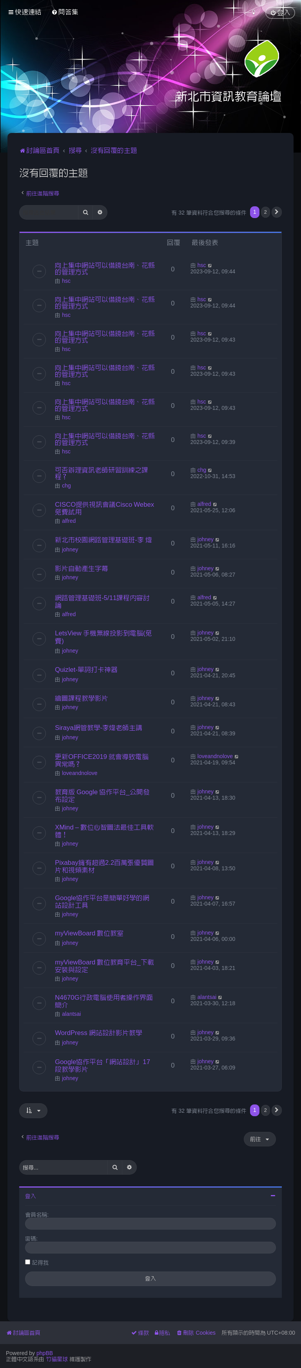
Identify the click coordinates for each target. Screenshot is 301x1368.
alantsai (71, 1014)
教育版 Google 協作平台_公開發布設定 (102, 795)
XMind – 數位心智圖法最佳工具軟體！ (104, 831)
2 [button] (265, 212)
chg (66, 485)
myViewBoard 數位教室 (89, 933)
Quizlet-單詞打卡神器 (86, 669)
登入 (30, 1196)
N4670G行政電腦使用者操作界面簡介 (104, 1001)
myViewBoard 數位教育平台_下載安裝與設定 (104, 966)
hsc (66, 281)
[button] (277, 212)
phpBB (44, 1353)
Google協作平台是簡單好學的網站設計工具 (102, 901)
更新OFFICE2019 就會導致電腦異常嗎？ (102, 760)
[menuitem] (64, 12)
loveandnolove (79, 773)
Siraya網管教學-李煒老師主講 (98, 727)
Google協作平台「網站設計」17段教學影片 (102, 1065)
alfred (69, 521)
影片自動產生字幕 (81, 568)
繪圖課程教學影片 (81, 698)
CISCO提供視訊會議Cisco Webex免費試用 (104, 508)
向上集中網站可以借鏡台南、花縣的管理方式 (105, 268)
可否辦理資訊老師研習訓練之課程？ (101, 473)
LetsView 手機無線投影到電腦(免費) (103, 637)
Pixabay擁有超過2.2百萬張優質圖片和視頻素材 (104, 866)
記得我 (40, 1262)
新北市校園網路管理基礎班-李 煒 (103, 540)
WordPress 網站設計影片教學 (98, 1033)
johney (70, 549)
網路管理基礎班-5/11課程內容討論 (102, 601)
